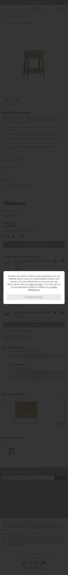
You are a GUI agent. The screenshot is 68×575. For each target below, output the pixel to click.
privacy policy (36, 284)
